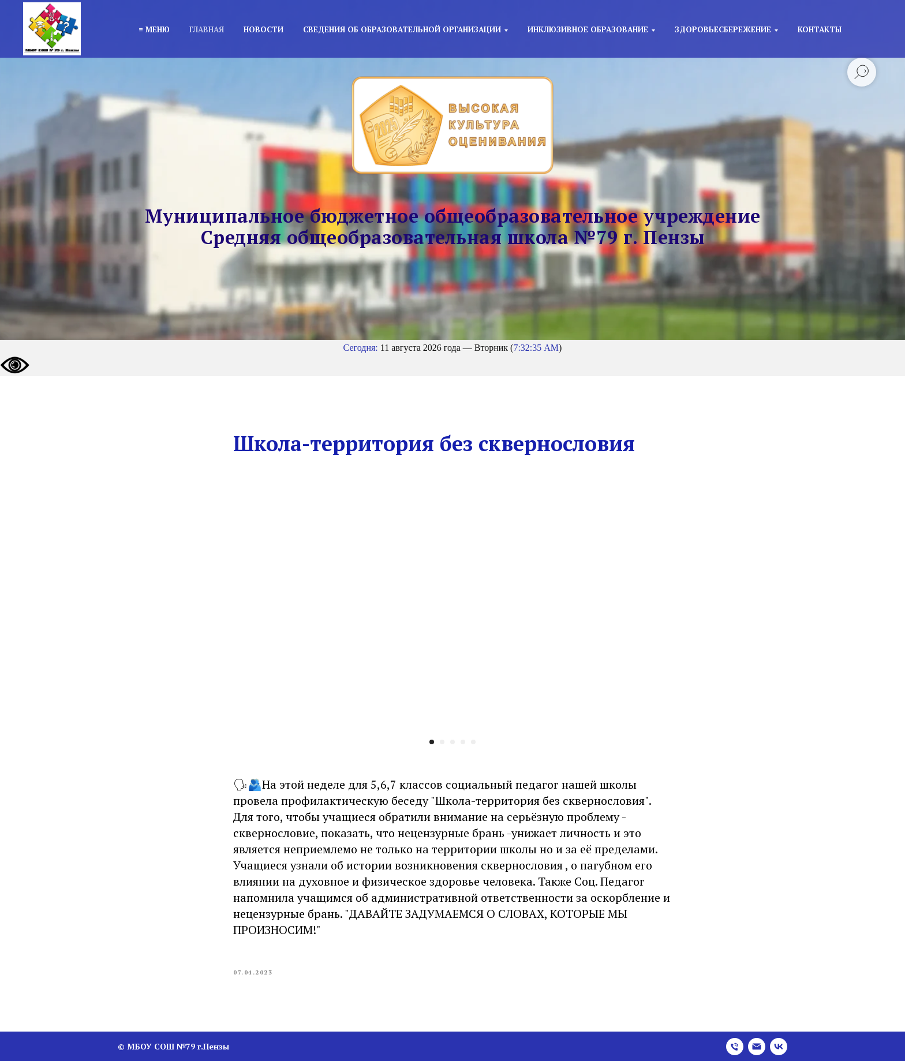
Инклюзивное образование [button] (588, 29)
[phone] (734, 1046)
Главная (206, 29)
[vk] (778, 1046)
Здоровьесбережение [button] (723, 29)
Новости (263, 29)
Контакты (820, 29)
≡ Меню (154, 29)
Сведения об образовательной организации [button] (402, 29)
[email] (756, 1046)
